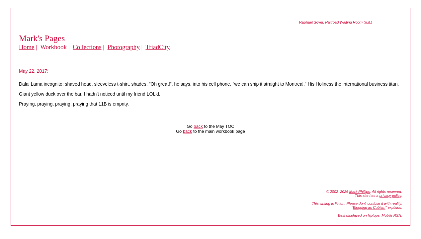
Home (26, 46)
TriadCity (157, 46)
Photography (124, 46)
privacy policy (390, 196)
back (198, 126)
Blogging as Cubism (369, 207)
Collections (87, 46)
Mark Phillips (359, 192)
